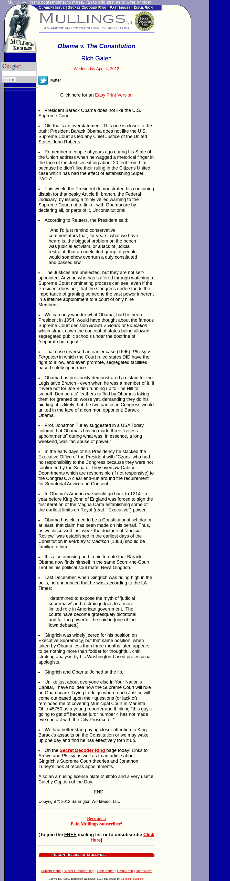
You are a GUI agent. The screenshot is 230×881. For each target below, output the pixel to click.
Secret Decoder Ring (79, 871)
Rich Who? (144, 871)
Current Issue (51, 871)
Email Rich (125, 871)
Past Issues (105, 871)
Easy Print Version (114, 95)
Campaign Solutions (132, 878)
